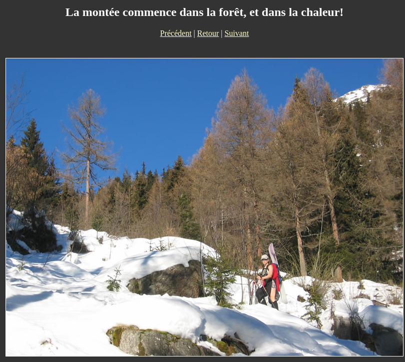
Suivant (237, 33)
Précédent (176, 33)
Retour (208, 33)
